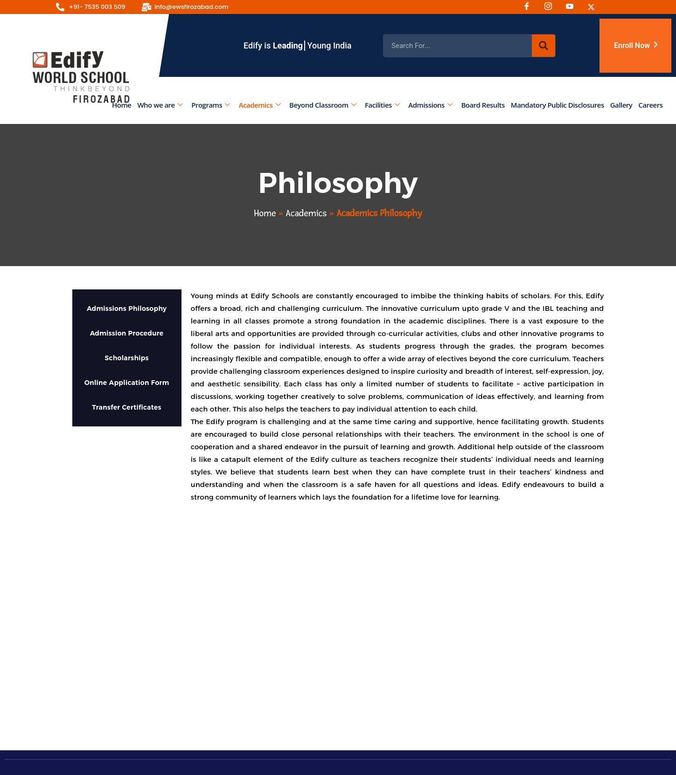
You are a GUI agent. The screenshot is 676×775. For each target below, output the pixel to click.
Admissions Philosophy (127, 308)
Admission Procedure (127, 333)
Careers (651, 105)
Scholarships (127, 358)
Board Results (483, 105)
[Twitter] (594, 7)
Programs (211, 105)
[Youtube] (573, 7)
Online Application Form (126, 382)
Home (121, 105)
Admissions (431, 105)
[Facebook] (530, 7)
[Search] (543, 45)
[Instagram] (551, 7)
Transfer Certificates (126, 407)
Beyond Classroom (322, 105)
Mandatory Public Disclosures (557, 105)
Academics (259, 105)
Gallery (621, 105)
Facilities (382, 105)
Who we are (160, 105)
